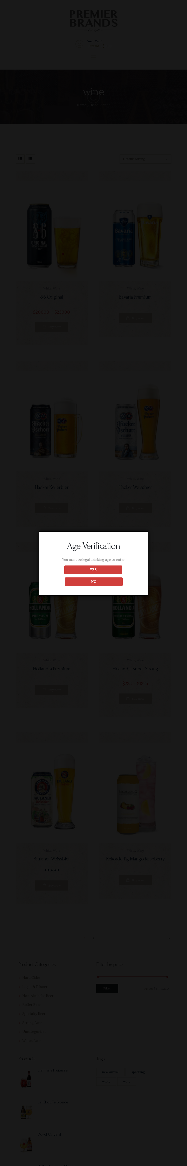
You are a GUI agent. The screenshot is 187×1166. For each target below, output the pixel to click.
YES (70, 576)
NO (116, 576)
